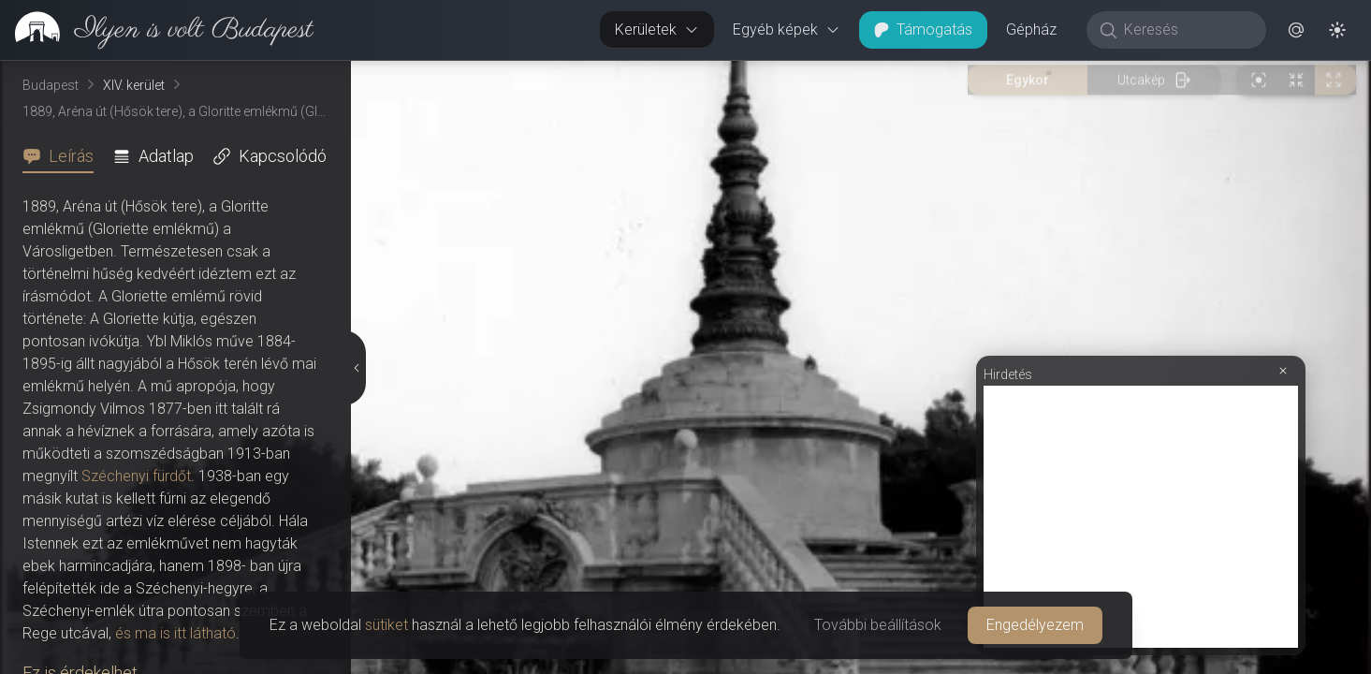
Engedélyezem (1035, 625)
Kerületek (657, 29)
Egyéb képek (786, 29)
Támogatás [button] (923, 29)
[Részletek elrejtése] (354, 367)
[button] (1296, 30)
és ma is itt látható (175, 633)
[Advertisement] (1141, 517)
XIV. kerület (134, 85)
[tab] (63, 156)
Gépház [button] (1031, 29)
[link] (157, 29)
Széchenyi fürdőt (136, 476)
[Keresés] (1186, 30)
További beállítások (877, 625)
